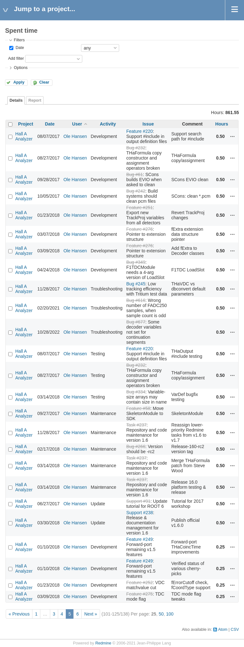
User (77, 123)
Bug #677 (135, 321)
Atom (222, 629)
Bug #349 (135, 262)
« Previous (19, 613)
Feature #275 (139, 593)
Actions (232, 136)
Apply (18, 82)
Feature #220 (139, 131)
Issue (148, 123)
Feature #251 (139, 207)
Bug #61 (134, 174)
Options (20, 67)
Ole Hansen (75, 136)
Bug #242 (135, 191)
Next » (90, 613)
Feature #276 (139, 229)
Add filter (16, 58)
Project (25, 123)
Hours (221, 123)
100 (169, 613)
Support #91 (138, 501)
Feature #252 (139, 582)
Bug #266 (135, 446)
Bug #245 (135, 283)
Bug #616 (135, 300)
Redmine (103, 643)
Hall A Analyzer (23, 136)
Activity (108, 123)
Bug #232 (135, 147)
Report (34, 100)
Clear (44, 82)
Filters (19, 40)
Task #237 (136, 424)
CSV (235, 629)
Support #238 (139, 512)
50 (161, 613)
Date (19, 47)
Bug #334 (135, 391)
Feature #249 (139, 539)
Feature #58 (138, 408)
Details (16, 100)
